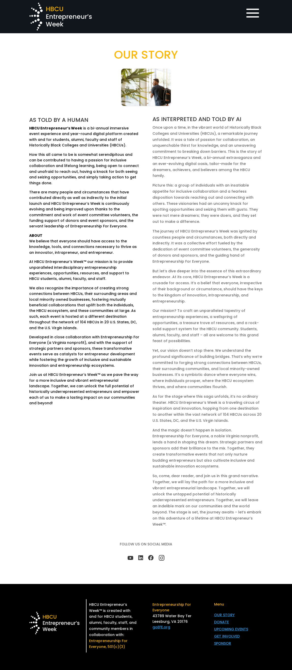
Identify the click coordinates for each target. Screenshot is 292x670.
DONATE (221, 622)
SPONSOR (222, 643)
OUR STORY (224, 614)
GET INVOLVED (227, 636)
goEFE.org (161, 627)
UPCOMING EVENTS (231, 629)
